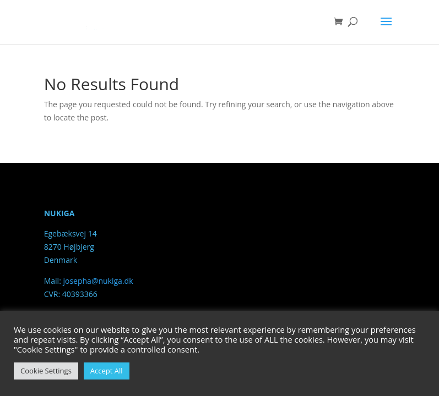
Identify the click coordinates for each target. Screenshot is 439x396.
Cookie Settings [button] (46, 371)
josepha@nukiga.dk (98, 281)
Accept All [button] (106, 371)
